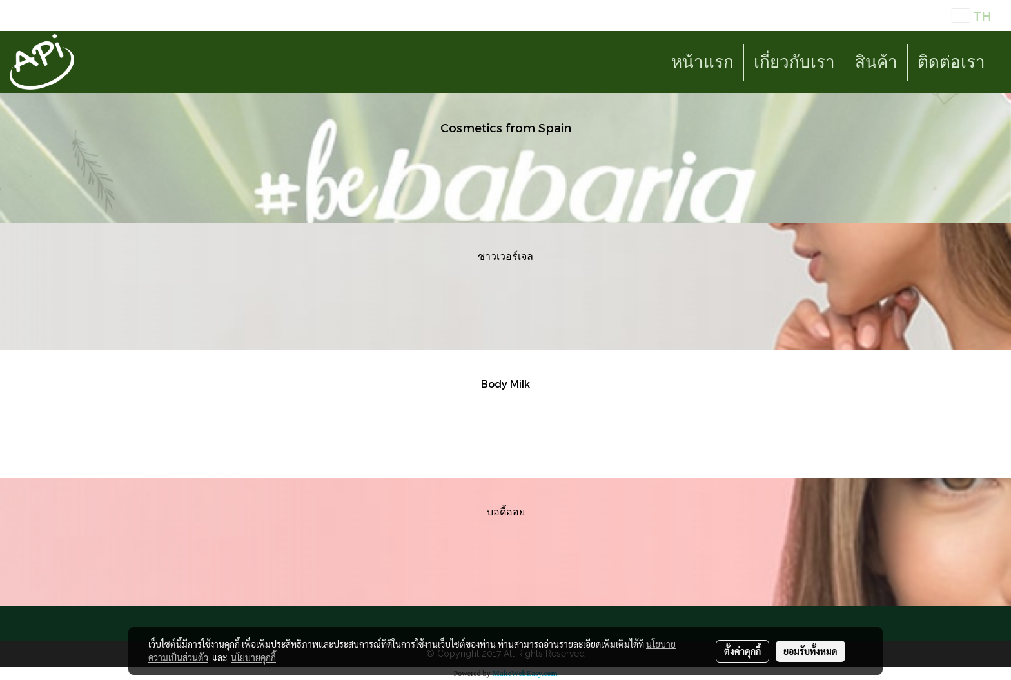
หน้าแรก (702, 62)
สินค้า (876, 62)
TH (972, 15)
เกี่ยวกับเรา (794, 62)
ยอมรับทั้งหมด (810, 651)
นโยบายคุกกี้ (253, 657)
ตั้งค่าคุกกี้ (742, 651)
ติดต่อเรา (951, 62)
